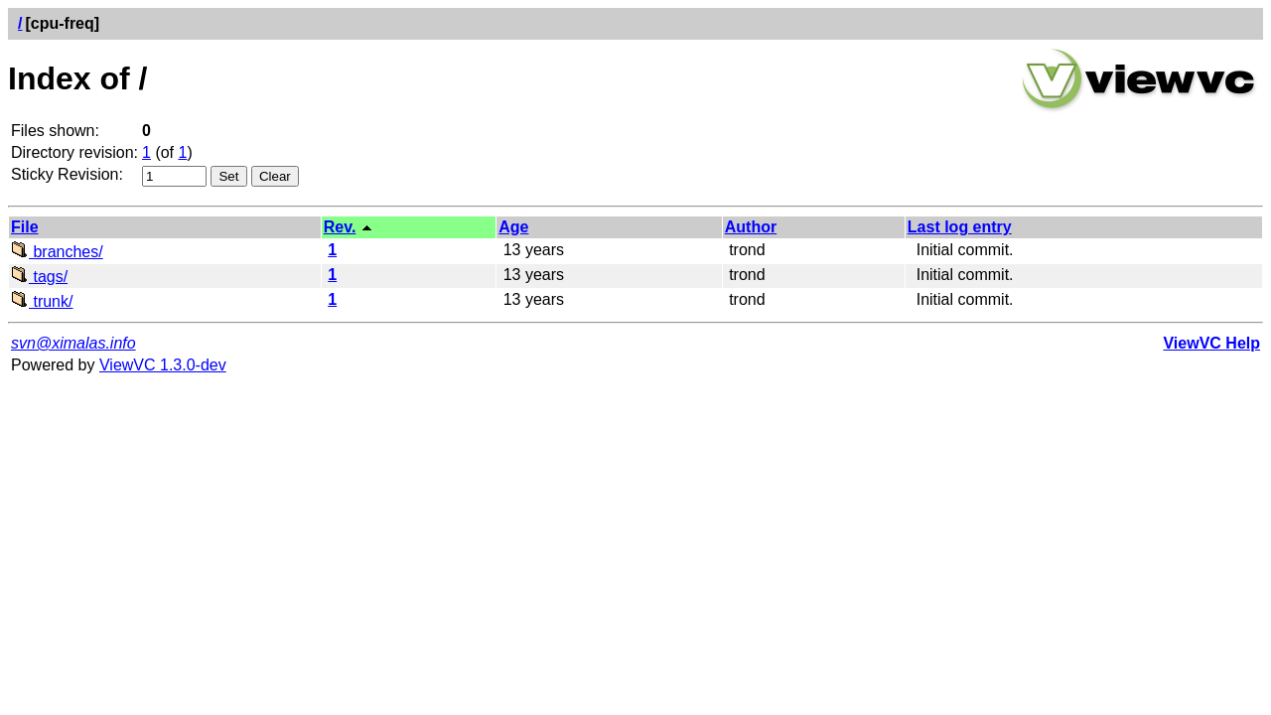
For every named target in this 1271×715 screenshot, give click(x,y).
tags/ (39, 276)
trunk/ (41, 301)
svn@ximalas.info (73, 343)
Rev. (340, 226)
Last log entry (960, 226)
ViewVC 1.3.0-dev (162, 365)
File (25, 226)
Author (751, 226)
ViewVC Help (1211, 343)
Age (513, 226)
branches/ (57, 251)
